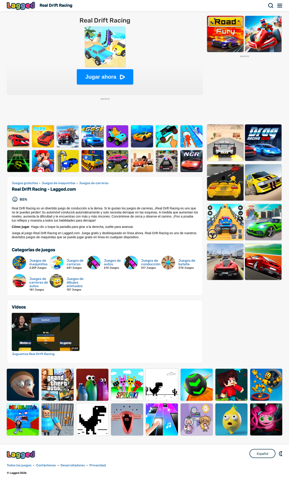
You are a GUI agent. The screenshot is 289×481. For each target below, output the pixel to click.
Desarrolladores (73, 465)
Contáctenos (46, 465)
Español (262, 454)
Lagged (21, 5)
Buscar (270, 5)
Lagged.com (21, 454)
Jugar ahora (100, 77)
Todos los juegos (19, 465)
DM (281, 453)
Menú (279, 5)
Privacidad (97, 465)
